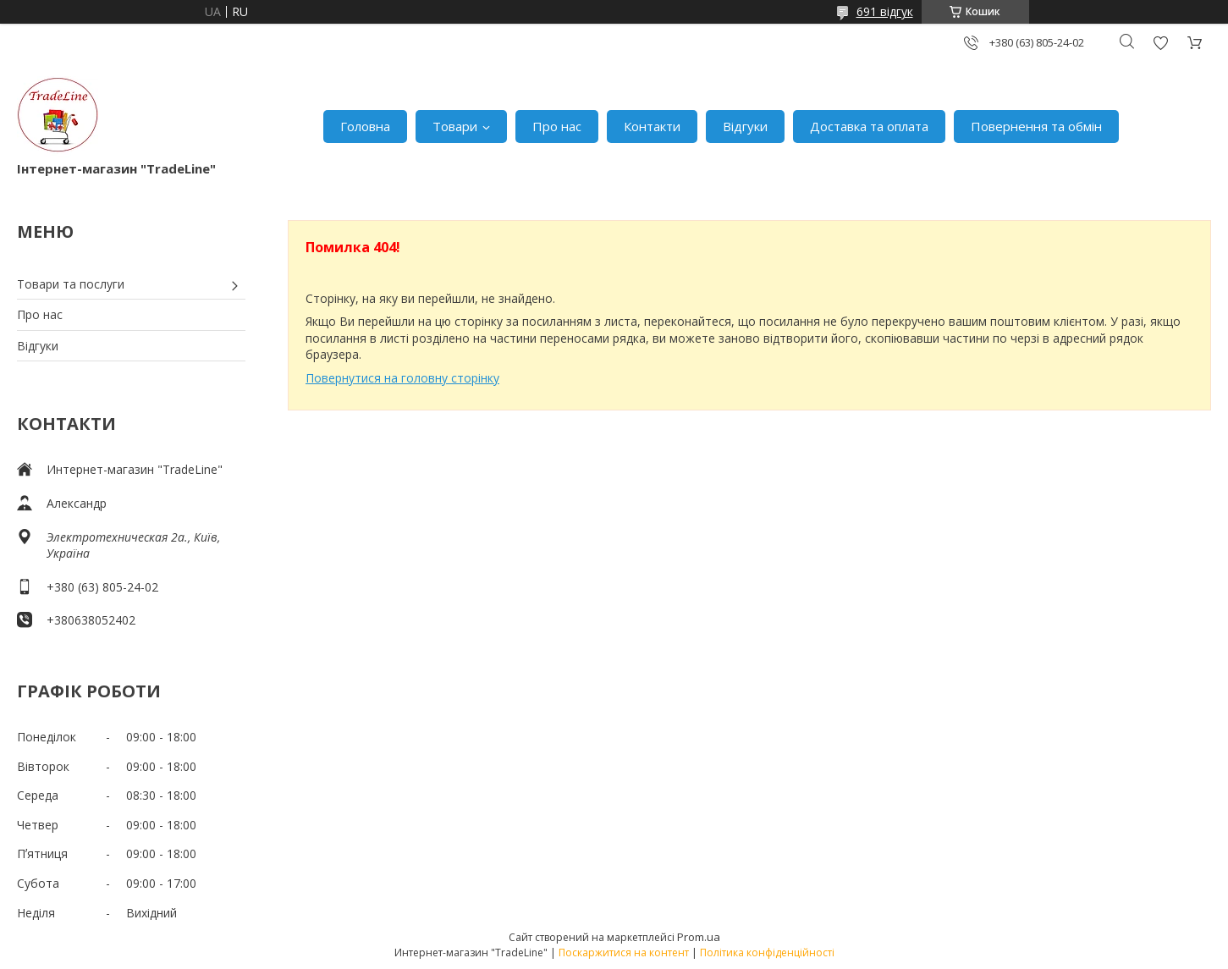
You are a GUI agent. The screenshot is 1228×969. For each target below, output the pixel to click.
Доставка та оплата (869, 126)
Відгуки (745, 126)
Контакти (652, 126)
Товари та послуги (70, 284)
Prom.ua (698, 936)
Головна (365, 126)
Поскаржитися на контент (624, 952)
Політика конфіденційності (767, 952)
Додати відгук (1160, 43)
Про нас (556, 126)
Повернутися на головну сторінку (402, 378)
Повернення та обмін (1036, 126)
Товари (454, 126)
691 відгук (884, 11)
